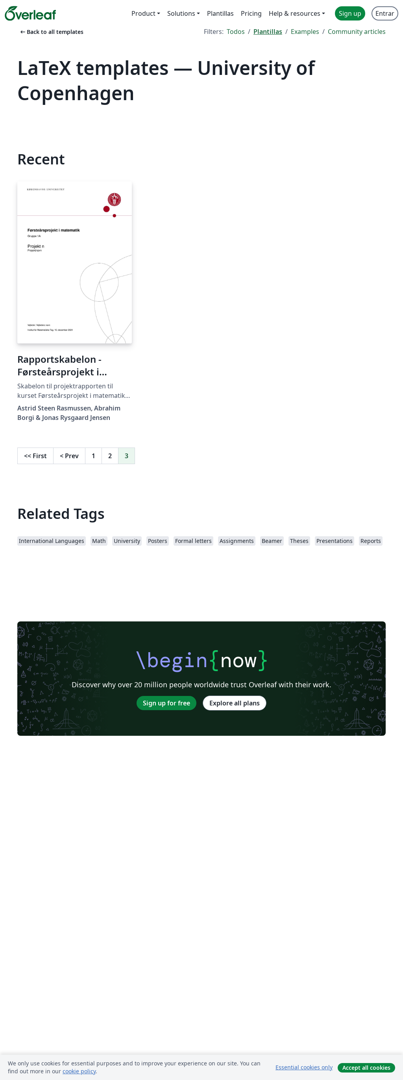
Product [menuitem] (143, 13)
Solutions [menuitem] (181, 13)
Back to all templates (51, 31)
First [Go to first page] (35, 455)
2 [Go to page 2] (110, 455)
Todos (236, 31)
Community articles (357, 31)
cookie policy (79, 1071)
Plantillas (267, 31)
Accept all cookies (366, 1067)
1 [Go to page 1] (93, 455)
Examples (305, 31)
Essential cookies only (304, 1067)
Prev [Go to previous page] (69, 455)
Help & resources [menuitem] (294, 13)
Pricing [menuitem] (251, 13)
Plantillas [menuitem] (220, 13)
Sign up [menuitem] (350, 13)
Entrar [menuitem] (384, 13)
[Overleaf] (30, 13)
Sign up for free (166, 703)
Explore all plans (234, 703)
